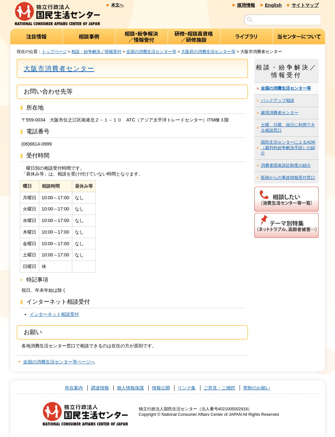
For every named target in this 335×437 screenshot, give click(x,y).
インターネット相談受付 (54, 314)
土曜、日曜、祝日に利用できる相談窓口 (288, 127)
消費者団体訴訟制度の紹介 (286, 165)
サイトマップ (305, 5)
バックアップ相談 (277, 100)
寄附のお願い (256, 388)
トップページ (54, 51)
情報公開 (161, 388)
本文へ (117, 5)
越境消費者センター (279, 113)
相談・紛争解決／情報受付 (96, 51)
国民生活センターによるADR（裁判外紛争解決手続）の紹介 (288, 148)
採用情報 (246, 5)
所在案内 (74, 388)
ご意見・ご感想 (219, 388)
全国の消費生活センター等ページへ (59, 362)
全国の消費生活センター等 (151, 51)
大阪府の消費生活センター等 (208, 51)
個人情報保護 (130, 388)
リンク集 (187, 388)
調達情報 (100, 388)
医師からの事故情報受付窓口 (288, 177)
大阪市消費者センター (59, 68)
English (273, 5)
